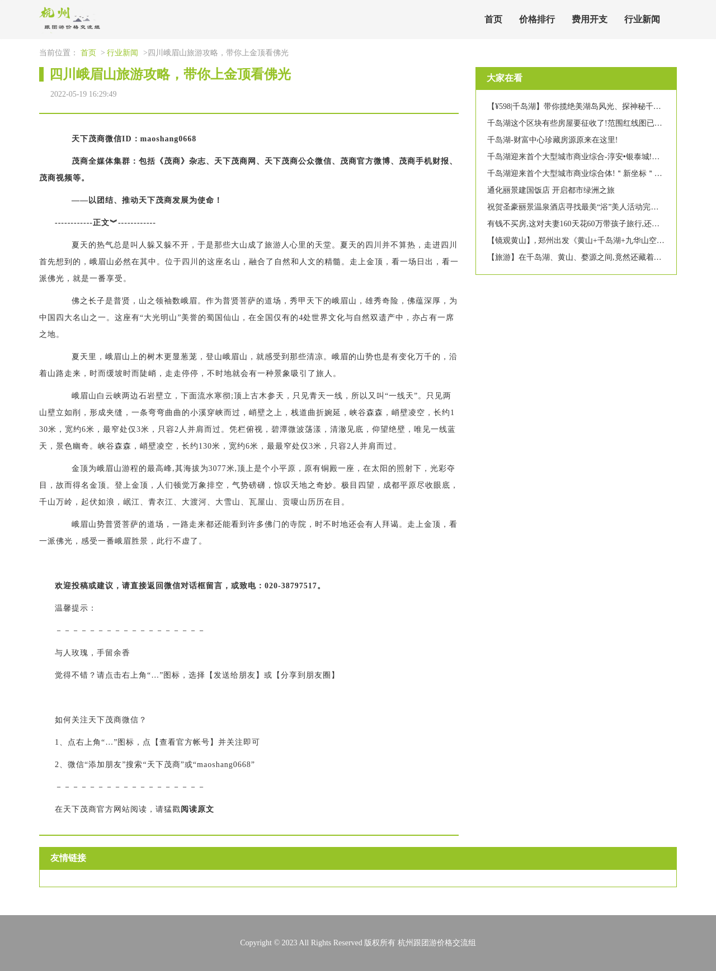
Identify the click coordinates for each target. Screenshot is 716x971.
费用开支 (589, 19)
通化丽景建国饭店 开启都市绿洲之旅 (551, 190)
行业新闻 (642, 19)
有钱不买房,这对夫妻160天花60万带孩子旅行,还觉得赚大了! (590, 224)
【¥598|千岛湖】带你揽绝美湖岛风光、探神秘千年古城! (583, 106)
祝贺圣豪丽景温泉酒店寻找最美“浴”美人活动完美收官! (582, 207)
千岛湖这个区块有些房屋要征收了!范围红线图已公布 (578, 123)
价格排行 (537, 19)
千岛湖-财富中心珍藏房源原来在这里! (552, 140)
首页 (493, 19)
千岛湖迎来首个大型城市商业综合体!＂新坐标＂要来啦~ (584, 173)
